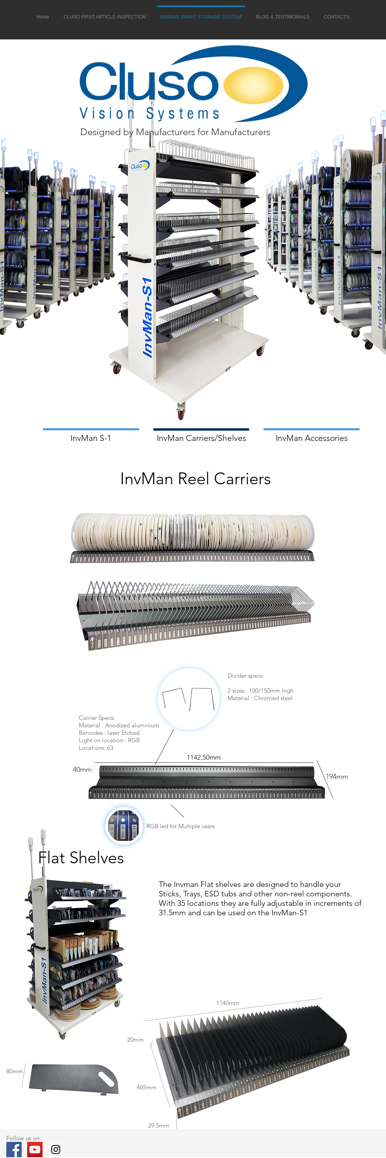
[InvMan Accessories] (312, 438)
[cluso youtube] (35, 1149)
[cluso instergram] (55, 1149)
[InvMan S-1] (91, 438)
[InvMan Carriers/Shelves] (201, 438)
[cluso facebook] (14, 1149)
